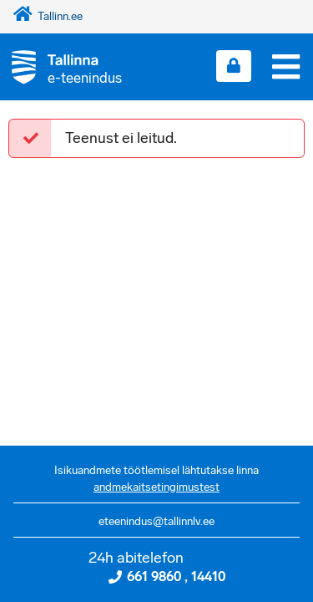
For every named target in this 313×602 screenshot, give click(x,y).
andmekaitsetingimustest (156, 487)
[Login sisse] (233, 66)
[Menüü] (286, 67)
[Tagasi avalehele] (61, 66)
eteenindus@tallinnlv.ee (156, 521)
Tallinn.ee (48, 16)
